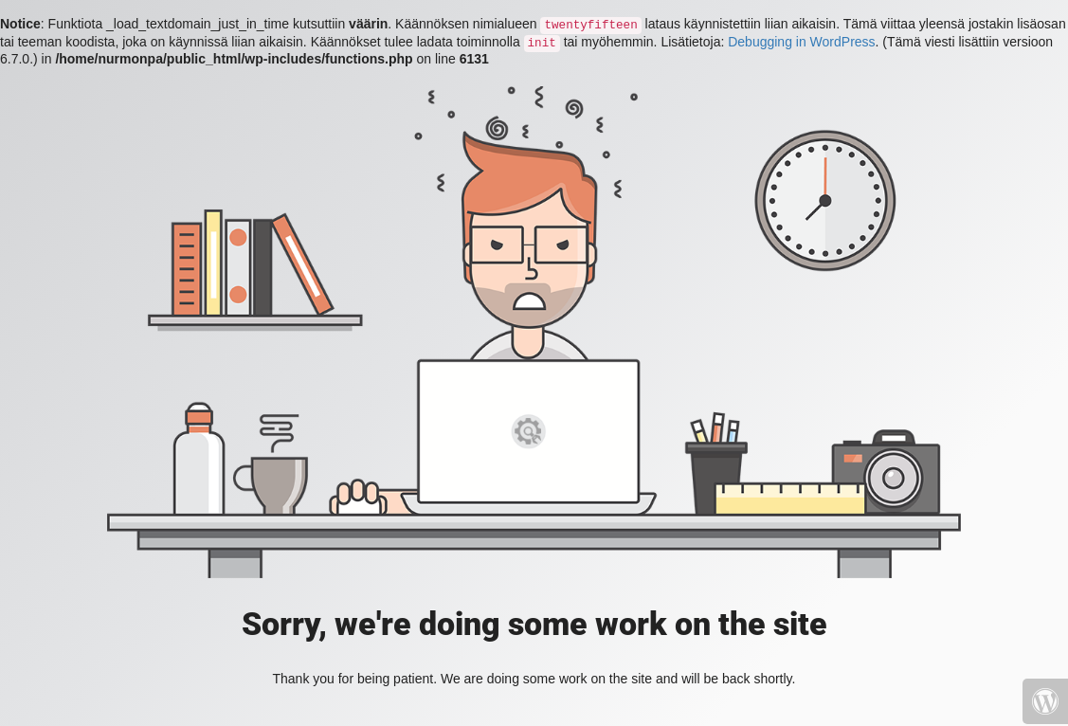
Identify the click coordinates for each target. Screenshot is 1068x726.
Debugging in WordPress (801, 41)
